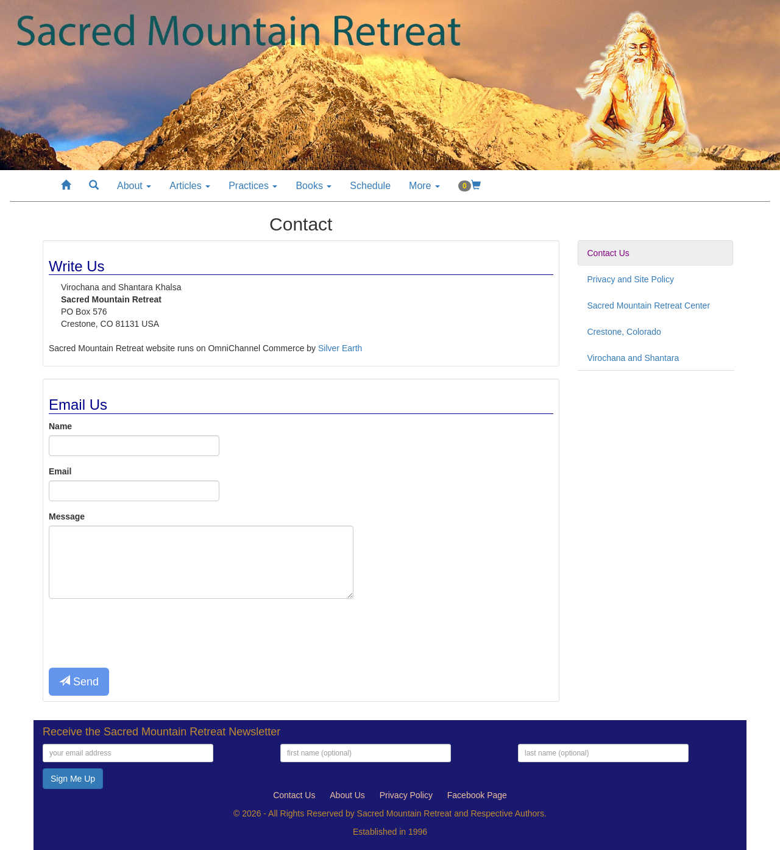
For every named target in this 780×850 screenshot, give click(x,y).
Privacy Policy (406, 795)
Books (314, 185)
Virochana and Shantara (633, 358)
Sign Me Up (73, 779)
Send (79, 681)
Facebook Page (477, 795)
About (134, 185)
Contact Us (608, 253)
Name (60, 426)
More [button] (424, 185)
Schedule (370, 185)
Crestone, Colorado (624, 332)
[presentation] (141, 631)
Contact (294, 795)
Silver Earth (340, 348)
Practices (253, 185)
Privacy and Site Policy (630, 279)
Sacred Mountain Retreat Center (649, 305)
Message (67, 516)
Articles (189, 185)
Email (60, 471)
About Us (347, 795)
